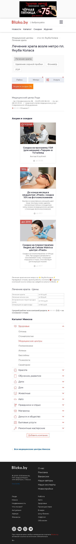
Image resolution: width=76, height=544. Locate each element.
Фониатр (52, 64)
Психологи (24, 360)
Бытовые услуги (25, 422)
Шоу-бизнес (43, 514)
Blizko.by (54, 534)
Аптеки (22, 350)
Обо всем (42, 520)
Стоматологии (26, 336)
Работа (41, 496)
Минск (15, 500)
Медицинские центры (22, 38)
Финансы (16, 517)
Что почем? (17, 507)
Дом (18, 387)
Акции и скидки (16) (22, 86)
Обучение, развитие (27, 376)
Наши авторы (45, 480)
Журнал (48, 29)
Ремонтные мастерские (29, 428)
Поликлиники (26, 346)
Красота (20, 370)
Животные (22, 393)
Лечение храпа (23, 59)
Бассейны (24, 355)
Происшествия (45, 507)
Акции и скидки (22, 118)
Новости (16, 29)
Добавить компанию (38, 435)
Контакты (16, 484)
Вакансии (43, 476)
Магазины (22, 410)
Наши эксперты (47, 484)
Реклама (43, 472)
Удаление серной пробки (29, 64)
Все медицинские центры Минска (31, 449)
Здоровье (21, 326)
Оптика (22, 331)
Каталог (27, 29)
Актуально (16, 510)
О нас (41, 468)
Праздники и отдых (27, 405)
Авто (19, 399)
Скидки (38, 29)
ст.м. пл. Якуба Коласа (47, 38)
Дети (19, 381)
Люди (14, 496)
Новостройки (45, 489)
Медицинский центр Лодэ (26, 97)
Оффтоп (42, 517)
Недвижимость (19, 503)
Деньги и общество (27, 416)
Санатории (24, 365)
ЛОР (17, 69)
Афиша (15, 514)
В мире (41, 510)
